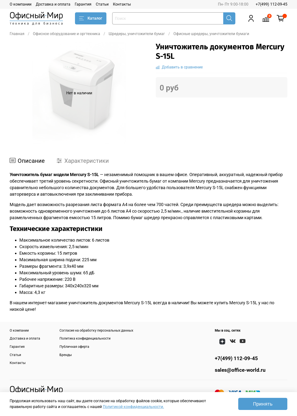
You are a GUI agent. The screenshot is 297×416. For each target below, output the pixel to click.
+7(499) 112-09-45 (271, 4)
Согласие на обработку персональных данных (96, 330)
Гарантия (83, 4)
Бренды (65, 355)
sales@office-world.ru (240, 370)
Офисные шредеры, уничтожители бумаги (211, 33)
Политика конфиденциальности (85, 338)
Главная (17, 33)
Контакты (122, 4)
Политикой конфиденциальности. (133, 406)
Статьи (102, 4)
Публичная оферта (74, 347)
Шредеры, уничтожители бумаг (137, 33)
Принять (263, 404)
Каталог (90, 18)
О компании (20, 4)
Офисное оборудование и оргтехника (66, 33)
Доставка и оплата (53, 4)
